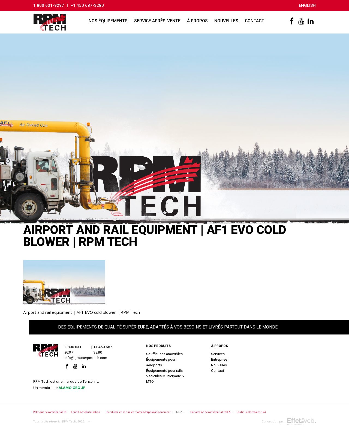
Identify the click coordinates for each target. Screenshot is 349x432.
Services (218, 354)
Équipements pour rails (164, 370)
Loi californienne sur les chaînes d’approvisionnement (138, 412)
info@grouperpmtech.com (86, 357)
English (307, 5)
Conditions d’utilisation (85, 412)
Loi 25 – (180, 412)
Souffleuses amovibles (164, 354)
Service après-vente (157, 20)
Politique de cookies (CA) (251, 412)
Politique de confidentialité (49, 412)
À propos (197, 20)
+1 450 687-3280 (87, 5)
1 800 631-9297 (48, 5)
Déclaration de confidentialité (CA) (210, 412)
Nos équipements (108, 20)
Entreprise (219, 359)
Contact (254, 20)
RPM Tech (69, 421)
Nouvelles (226, 20)
